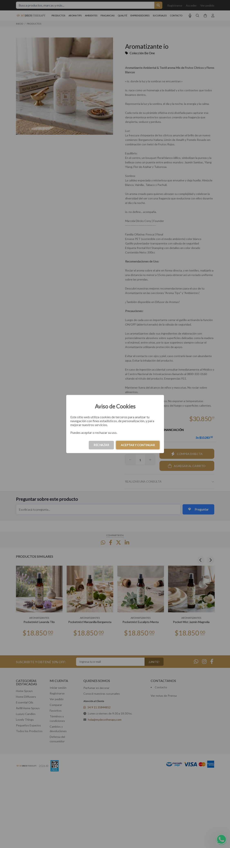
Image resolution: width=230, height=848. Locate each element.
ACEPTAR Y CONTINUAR (138, 445)
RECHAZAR (101, 445)
